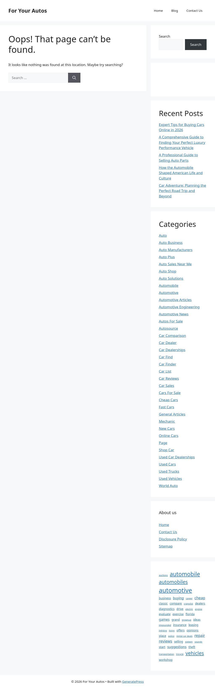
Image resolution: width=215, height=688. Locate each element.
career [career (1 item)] (189, 598)
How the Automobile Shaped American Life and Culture (181, 173)
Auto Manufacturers (176, 249)
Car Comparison (172, 335)
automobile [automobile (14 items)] (185, 574)
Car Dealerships (172, 349)
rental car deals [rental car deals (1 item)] (184, 636)
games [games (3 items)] (164, 619)
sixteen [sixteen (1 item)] (189, 641)
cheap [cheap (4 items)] (199, 597)
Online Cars (168, 435)
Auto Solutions (171, 278)
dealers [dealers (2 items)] (200, 603)
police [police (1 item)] (171, 636)
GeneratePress (133, 681)
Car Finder (167, 364)
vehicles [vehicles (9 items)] (195, 653)
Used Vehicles (170, 478)
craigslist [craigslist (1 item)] (188, 603)
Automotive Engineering (179, 306)
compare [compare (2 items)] (176, 603)
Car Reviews (169, 378)
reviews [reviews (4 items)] (165, 641)
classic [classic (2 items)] (163, 603)
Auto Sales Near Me (175, 264)
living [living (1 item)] (172, 630)
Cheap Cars (168, 399)
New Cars (167, 428)
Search (164, 36)
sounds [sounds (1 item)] (198, 641)
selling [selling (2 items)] (178, 641)
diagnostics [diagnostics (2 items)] (166, 609)
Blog (174, 10)
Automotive (168, 292)
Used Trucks (169, 471)
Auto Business (171, 242)
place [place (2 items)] (162, 636)
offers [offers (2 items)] (181, 630)
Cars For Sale (170, 392)
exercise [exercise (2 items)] (178, 614)
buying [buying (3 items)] (178, 598)
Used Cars (167, 464)
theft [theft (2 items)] (192, 647)
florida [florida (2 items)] (190, 614)
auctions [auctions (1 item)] (163, 575)
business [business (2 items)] (165, 598)
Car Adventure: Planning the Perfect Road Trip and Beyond (182, 190)
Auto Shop (167, 271)
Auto (163, 235)
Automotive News (174, 314)
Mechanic (167, 421)
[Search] (74, 78)
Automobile (168, 285)
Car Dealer (168, 342)
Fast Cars (166, 407)
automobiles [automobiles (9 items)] (173, 581)
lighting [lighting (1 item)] (163, 630)
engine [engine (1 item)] (198, 609)
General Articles (172, 414)
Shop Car (166, 449)
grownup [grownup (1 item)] (186, 619)
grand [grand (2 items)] (176, 620)
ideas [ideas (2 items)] (197, 620)
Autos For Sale (171, 321)
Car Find (166, 357)
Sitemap (166, 546)
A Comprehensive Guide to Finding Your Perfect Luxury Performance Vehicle (182, 142)
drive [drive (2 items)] (180, 609)
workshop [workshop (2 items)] (166, 660)
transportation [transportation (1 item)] (166, 654)
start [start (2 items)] (162, 647)
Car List (165, 371)
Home (158, 10)
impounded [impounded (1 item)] (165, 625)
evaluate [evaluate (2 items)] (164, 614)
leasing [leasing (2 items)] (193, 625)
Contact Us (194, 10)
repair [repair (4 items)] (199, 635)
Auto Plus (167, 256)
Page (163, 442)
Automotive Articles (175, 299)
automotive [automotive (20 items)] (175, 590)
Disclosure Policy (173, 539)
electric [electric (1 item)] (189, 609)
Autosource (168, 328)
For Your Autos (27, 10)
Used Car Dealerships (177, 457)
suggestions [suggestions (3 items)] (177, 646)
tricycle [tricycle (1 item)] (180, 654)
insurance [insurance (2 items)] (179, 625)
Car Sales (166, 385)
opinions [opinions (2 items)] (193, 630)
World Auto (168, 485)
